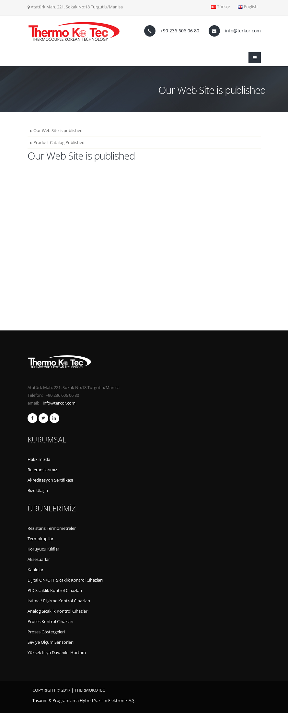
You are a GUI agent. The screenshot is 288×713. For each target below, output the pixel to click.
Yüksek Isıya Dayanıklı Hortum (57, 652)
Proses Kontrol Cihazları (50, 621)
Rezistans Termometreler (52, 528)
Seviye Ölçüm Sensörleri (51, 642)
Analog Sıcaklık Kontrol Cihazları (58, 611)
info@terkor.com (243, 31)
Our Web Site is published (58, 130)
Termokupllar (40, 538)
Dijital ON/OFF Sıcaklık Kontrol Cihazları (65, 580)
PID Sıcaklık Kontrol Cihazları (55, 590)
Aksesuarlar (39, 559)
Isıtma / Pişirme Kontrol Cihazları (59, 601)
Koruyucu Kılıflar (43, 549)
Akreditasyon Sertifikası (50, 480)
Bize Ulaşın (38, 490)
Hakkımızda (39, 459)
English (248, 6)
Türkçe (220, 6)
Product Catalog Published (59, 142)
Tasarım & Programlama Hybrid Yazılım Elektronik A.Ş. (83, 700)
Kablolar (35, 570)
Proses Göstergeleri (46, 632)
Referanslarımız (42, 470)
